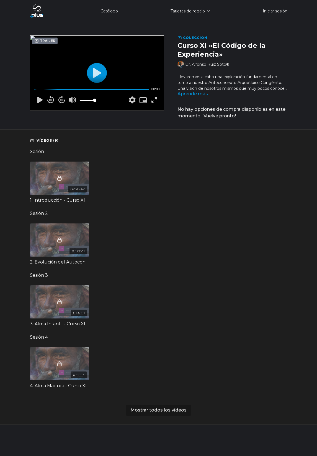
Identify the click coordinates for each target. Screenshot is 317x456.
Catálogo (109, 11)
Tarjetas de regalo (190, 11)
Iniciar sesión (275, 11)
